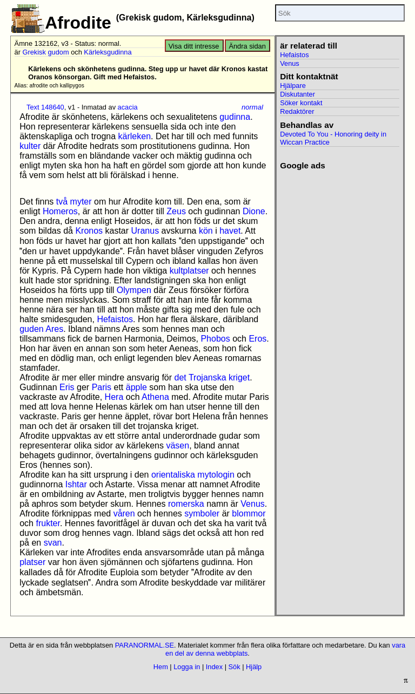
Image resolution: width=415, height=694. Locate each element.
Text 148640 (45, 107)
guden (31, 329)
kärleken (134, 136)
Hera (114, 397)
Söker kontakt (301, 103)
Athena (155, 397)
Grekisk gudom (46, 52)
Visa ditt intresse (194, 46)
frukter (47, 523)
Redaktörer (297, 111)
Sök (234, 667)
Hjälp (254, 667)
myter (81, 201)
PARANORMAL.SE (144, 645)
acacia (128, 107)
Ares (54, 329)
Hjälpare (293, 85)
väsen (177, 445)
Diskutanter (297, 94)
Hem (160, 667)
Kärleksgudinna (107, 52)
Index (214, 667)
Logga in (186, 667)
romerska (186, 503)
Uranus (145, 230)
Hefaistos (115, 319)
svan (53, 542)
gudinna (234, 116)
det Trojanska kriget (212, 377)
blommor (248, 513)
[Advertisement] (339, 224)
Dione (254, 211)
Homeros (60, 211)
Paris (101, 387)
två (62, 201)
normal (252, 107)
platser (32, 562)
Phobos (215, 338)
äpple (136, 387)
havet (229, 230)
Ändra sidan (247, 46)
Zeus (176, 211)
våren (124, 513)
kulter (30, 146)
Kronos (89, 230)
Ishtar (76, 484)
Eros (257, 338)
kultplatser (189, 270)
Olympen (134, 290)
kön (206, 230)
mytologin (215, 474)
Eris (67, 387)
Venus (252, 503)
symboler (201, 513)
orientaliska (173, 474)
